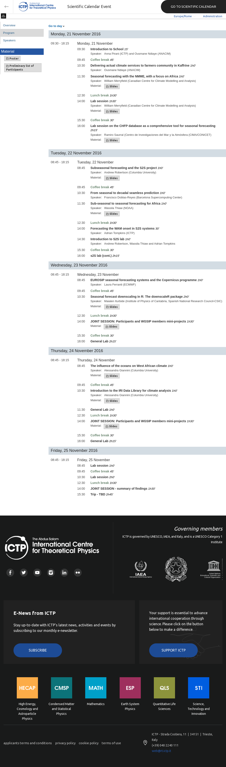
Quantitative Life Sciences (164, 706)
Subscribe (38, 650)
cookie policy (88, 743)
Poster (12, 58)
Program (8, 33)
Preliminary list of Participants (20, 67)
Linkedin (64, 572)
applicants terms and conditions (28, 743)
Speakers (9, 40)
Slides (112, 86)
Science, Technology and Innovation (199, 708)
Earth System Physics (130, 706)
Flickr (78, 572)
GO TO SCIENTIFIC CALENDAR (193, 6)
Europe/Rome (183, 16)
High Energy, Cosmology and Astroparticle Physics (27, 708)
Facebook (10, 572)
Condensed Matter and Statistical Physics (61, 708)
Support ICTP (174, 650)
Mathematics (96, 704)
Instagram (51, 572)
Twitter (24, 572)
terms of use (111, 743)
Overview (9, 25)
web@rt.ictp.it (161, 751)
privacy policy (65, 743)
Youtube (37, 572)
